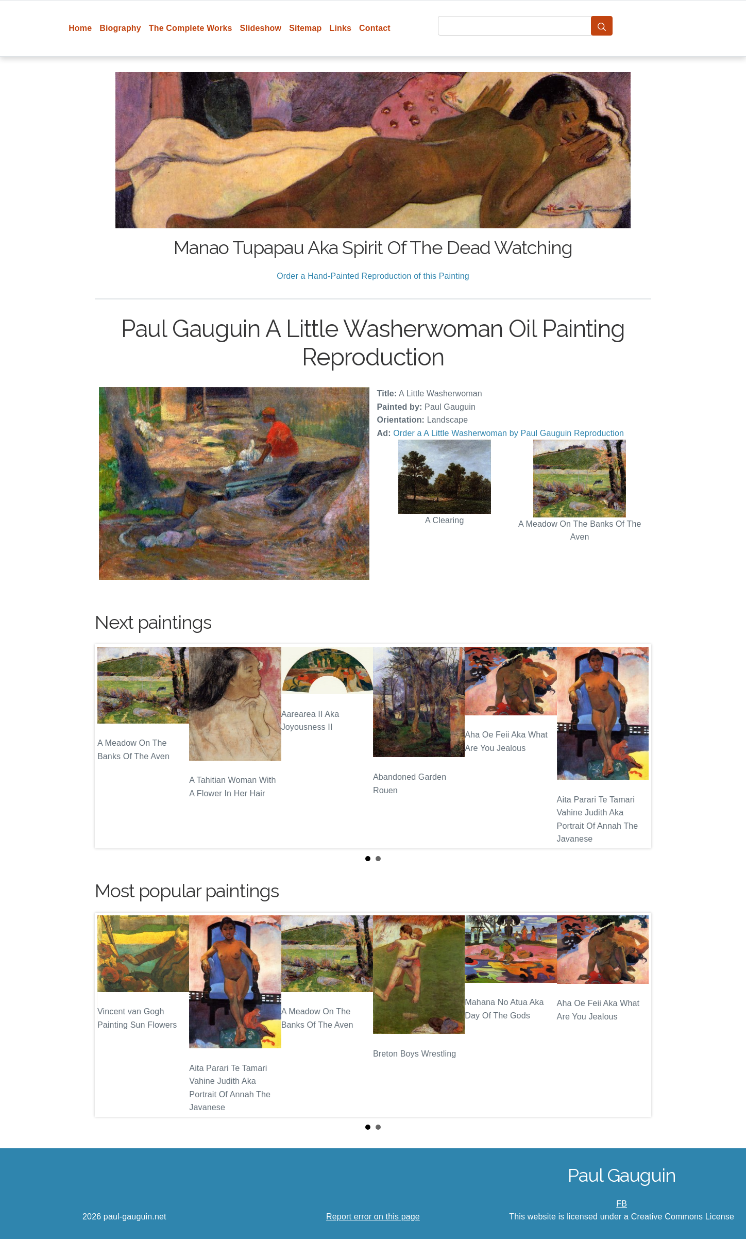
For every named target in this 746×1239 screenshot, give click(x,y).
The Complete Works (190, 28)
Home (80, 28)
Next (635, 746)
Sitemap (305, 28)
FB (621, 1203)
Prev (111, 746)
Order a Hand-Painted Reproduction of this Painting (373, 276)
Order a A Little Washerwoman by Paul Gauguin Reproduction (508, 433)
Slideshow (261, 28)
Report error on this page (373, 1216)
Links (341, 28)
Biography (120, 28)
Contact (375, 28)
